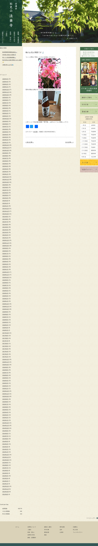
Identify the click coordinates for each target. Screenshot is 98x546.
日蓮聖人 (75, 527)
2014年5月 (5, 441)
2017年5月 (5, 346)
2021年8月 (5, 219)
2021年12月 (5, 208)
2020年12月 (5, 240)
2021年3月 (5, 232)
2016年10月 (5, 364)
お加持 (61, 532)
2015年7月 (5, 404)
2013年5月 (5, 473)
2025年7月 (5, 103)
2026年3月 (5, 81)
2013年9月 (5, 462)
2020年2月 (5, 267)
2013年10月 (5, 460)
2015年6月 (5, 407)
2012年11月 (5, 489)
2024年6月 (5, 129)
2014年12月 (5, 423)
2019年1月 (5, 301)
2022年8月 (5, 187)
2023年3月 (5, 169)
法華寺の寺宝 (14, 36)
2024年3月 (5, 137)
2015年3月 (5, 415)
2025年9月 (5, 97)
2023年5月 (5, 163)
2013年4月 (5, 476)
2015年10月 (5, 396)
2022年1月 (5, 206)
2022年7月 (5, 190)
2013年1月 (5, 483)
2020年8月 (5, 251)
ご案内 (6, 32)
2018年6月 (5, 319)
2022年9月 (5, 185)
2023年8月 (5, 155)
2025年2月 (5, 116)
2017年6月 (5, 343)
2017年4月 (5, 349)
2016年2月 (5, 386)
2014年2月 (5, 449)
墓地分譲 (46, 532)
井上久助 (75, 529)
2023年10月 (5, 150)
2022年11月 (5, 179)
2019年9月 (5, 280)
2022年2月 (5, 203)
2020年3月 (5, 264)
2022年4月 (5, 198)
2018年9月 (5, 312)
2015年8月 (5, 401)
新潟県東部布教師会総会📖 (9, 52)
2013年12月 (5, 454)
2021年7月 (5, 222)
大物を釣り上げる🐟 (8, 64)
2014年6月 (5, 438)
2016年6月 (5, 375)
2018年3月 (5, 327)
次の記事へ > (69, 142)
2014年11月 (5, 425)
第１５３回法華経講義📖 (9, 57)
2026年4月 (5, 79)
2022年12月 (5, 177)
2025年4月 (5, 110)
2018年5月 (5, 322)
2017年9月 (5, 335)
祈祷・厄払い (10, 34)
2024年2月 (5, 140)
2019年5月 (5, 290)
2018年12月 (5, 304)
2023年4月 (5, 166)
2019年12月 (5, 272)
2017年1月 (5, 356)
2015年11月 (5, 394)
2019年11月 (5, 274)
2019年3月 (5, 296)
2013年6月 (5, 470)
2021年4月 (5, 230)
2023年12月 (5, 145)
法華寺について (2, 36)
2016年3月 (5, 383)
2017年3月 (5, 351)
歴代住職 (62, 527)
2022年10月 (5, 182)
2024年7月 (5, 126)
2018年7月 (5, 317)
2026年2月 (5, 84)
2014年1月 (5, 452)
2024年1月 (5, 142)
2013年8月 (5, 465)
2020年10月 (5, 245)
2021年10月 (5, 214)
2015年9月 (5, 399)
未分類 (35, 132)
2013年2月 (5, 481)
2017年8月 (5, 338)
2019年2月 (5, 298)
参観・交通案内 (18, 36)
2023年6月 (5, 161)
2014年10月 (5, 428)
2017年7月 (5, 341)
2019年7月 (5, 285)
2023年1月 (5, 174)
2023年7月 (5, 158)
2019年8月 (5, 282)
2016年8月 (5, 370)
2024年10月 (5, 118)
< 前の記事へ (30, 142)
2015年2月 (5, 417)
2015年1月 (5, 420)
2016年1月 (5, 388)
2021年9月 (5, 216)
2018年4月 (5, 325)
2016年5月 (5, 378)
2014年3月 (5, 446)
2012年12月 (5, 486)
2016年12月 (5, 359)
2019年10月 (5, 277)
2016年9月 (5, 367)
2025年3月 (5, 113)
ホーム (17, 527)
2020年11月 (5, 243)
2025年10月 (5, 95)
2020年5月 (5, 259)
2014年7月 (5, 436)
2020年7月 (5, 253)
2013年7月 (5, 468)
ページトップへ (91, 518)
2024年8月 (5, 124)
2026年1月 (5, 87)
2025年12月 (5, 89)
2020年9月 (5, 248)
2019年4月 (5, 293)
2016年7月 (5, 372)
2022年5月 (5, 195)
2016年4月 (5, 380)
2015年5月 (5, 409)
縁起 (45, 535)
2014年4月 (5, 444)
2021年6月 (5, 224)
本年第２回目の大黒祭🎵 (9, 54)
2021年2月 (5, 235)
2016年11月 (5, 362)
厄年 (61, 529)
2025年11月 (5, 92)
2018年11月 (5, 306)
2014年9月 (5, 431)
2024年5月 (5, 132)
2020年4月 (5, 261)
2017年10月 (5, 333)
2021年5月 (5, 227)
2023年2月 (5, 171)
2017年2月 (5, 354)
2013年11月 (5, 457)
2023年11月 (5, 147)
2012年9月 (5, 494)
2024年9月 (5, 121)
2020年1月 (5, 269)
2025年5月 (5, 108)
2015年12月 (5, 391)
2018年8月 (5, 314)
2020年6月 (5, 256)
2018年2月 (5, 330)
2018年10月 (5, 309)
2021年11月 (5, 211)
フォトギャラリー (77, 532)
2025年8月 (5, 100)
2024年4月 (5, 134)
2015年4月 (5, 412)
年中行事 (46, 529)
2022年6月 (5, 192)
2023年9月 (5, 153)
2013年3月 (5, 478)
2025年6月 (5, 105)
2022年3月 (5, 200)
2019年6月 (5, 288)
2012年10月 (5, 491)
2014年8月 (5, 433)
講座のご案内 (47, 527)
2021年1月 (5, 237)
